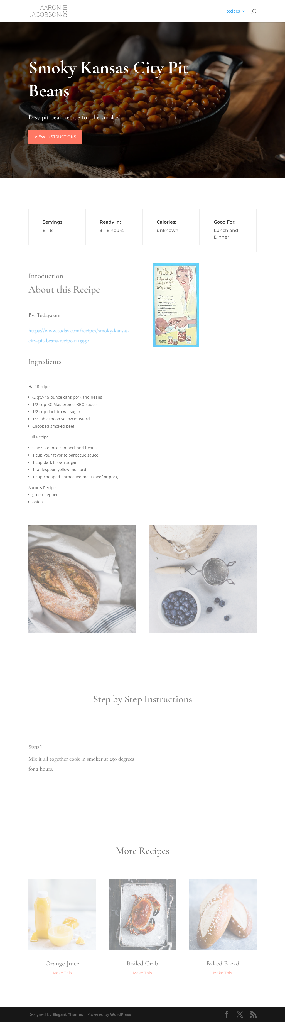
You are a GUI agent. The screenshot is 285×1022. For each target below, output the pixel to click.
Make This (62, 972)
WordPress (120, 1014)
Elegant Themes (68, 1014)
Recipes (232, 11)
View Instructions (56, 136)
